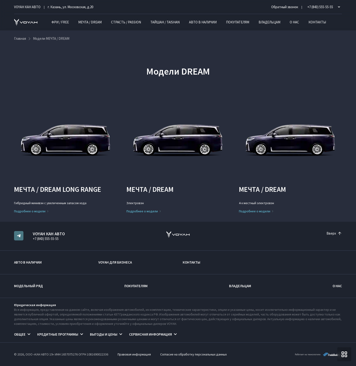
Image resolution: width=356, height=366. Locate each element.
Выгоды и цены (103, 334)
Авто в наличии (203, 22)
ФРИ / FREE (60, 22)
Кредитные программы (57, 334)
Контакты (317, 22)
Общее (20, 334)
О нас (294, 22)
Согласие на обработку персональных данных (193, 354)
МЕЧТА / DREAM (90, 22)
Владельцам (269, 22)
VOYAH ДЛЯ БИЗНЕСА (115, 262)
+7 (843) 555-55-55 (46, 238)
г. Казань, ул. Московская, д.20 (70, 7)
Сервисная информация (150, 334)
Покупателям (237, 22)
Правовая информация (134, 354)
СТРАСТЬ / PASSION (126, 22)
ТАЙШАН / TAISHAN (165, 22)
